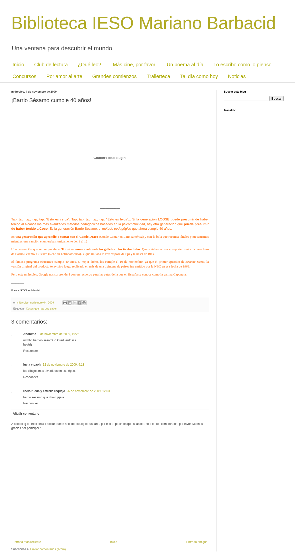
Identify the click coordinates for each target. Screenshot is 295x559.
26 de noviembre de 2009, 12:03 (88, 391)
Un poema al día (185, 64)
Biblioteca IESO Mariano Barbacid (143, 23)
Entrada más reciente (26, 542)
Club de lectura (51, 64)
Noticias (237, 76)
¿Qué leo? (89, 64)
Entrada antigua (197, 542)
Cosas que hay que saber (41, 308)
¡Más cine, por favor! (134, 64)
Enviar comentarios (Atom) (48, 549)
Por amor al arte (64, 76)
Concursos (24, 76)
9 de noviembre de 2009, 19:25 (58, 334)
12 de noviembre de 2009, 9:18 (63, 364)
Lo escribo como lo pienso (243, 64)
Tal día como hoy (199, 76)
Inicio (18, 64)
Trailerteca (158, 76)
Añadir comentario (26, 413)
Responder (30, 351)
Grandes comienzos (114, 76)
